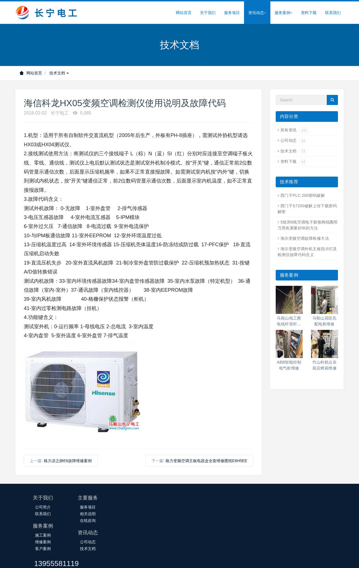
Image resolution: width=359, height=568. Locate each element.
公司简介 (43, 507)
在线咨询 (97, 520)
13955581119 (275, 500)
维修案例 (152, 514)
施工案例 (152, 507)
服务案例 (284, 13)
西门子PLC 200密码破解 (302, 195)
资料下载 (309, 12)
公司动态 (293, 140)
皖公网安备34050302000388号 (202, 558)
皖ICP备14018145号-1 (149, 558)
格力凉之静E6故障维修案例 (68, 460)
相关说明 (97, 514)
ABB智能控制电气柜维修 (289, 365)
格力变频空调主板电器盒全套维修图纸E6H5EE (206, 460)
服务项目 (232, 12)
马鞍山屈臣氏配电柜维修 (324, 321)
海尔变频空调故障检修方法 (304, 238)
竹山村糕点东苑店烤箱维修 (324, 365)
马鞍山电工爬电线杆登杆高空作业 (289, 321)
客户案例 (152, 520)
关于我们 (208, 12)
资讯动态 (257, 13)
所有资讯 (294, 130)
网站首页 (184, 12)
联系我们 (333, 12)
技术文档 (59, 73)
